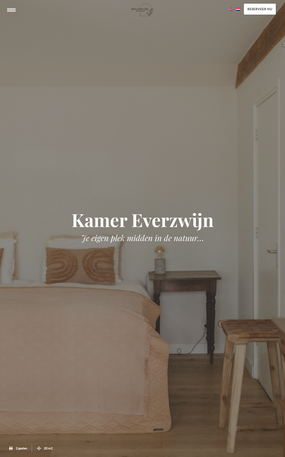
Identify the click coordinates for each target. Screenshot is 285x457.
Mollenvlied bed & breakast (142, 14)
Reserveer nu (259, 9)
